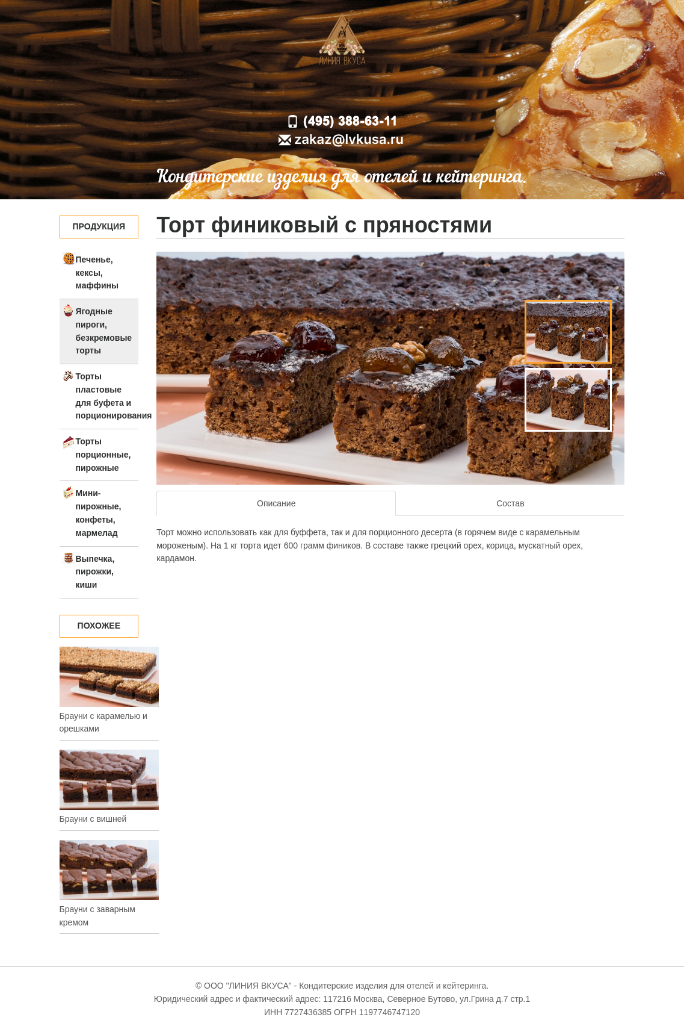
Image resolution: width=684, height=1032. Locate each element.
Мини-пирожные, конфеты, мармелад (99, 512)
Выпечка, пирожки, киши (95, 572)
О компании (309, 92)
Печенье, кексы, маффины (97, 273)
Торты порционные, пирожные (103, 455)
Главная (247, 92)
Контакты (434, 92)
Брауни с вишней (93, 819)
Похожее (99, 625)
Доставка (374, 92)
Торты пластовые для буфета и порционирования (107, 395)
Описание (276, 503)
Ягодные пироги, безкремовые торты (104, 330)
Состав (510, 503)
